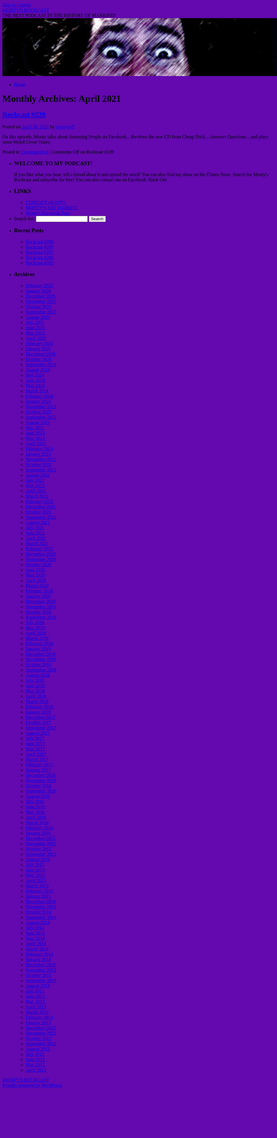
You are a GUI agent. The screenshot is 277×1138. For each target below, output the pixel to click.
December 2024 (41, 354)
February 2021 (39, 548)
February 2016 (39, 827)
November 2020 (41, 559)
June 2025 (35, 327)
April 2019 (36, 633)
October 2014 (38, 912)
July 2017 (35, 738)
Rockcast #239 (23, 114)
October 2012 (38, 1038)
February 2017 (39, 764)
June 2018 (35, 685)
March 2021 (37, 543)
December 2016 (41, 775)
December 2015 (41, 838)
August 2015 (38, 859)
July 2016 (35, 801)
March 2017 (37, 759)
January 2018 (38, 712)
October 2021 (38, 511)
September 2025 (41, 311)
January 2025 (38, 348)
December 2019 (41, 601)
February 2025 (39, 343)
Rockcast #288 (39, 247)
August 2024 (38, 369)
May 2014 (35, 938)
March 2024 (37, 390)
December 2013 (41, 964)
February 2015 (39, 891)
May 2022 (35, 485)
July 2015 (35, 864)
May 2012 (35, 1064)
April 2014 (36, 943)
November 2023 (41, 406)
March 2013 (37, 1012)
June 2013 (35, 996)
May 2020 (35, 575)
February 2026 (39, 285)
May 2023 (35, 438)
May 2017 (35, 748)
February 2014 (39, 954)
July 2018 (35, 680)
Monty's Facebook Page (48, 213)
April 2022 (36, 490)
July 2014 (35, 927)
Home (19, 84)
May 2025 (35, 332)
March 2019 (37, 638)
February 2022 (39, 501)
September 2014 (41, 917)
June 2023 (35, 433)
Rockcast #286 (39, 257)
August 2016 (38, 796)
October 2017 (38, 722)
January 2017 (38, 769)
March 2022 (37, 496)
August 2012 (38, 1048)
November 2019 (41, 606)
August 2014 (38, 922)
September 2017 (41, 727)
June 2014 (35, 933)
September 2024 (41, 364)
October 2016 (38, 785)
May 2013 (35, 1001)
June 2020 (35, 569)
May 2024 (35, 385)
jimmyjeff (65, 126)
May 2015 (35, 875)
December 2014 (41, 901)
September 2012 (41, 1043)
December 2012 (41, 1027)
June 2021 (35, 533)
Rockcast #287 (39, 252)
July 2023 (35, 427)
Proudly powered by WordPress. (32, 1085)
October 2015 (38, 848)
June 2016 (35, 806)
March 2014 (37, 948)
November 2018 (41, 659)
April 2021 (36, 538)
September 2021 (41, 517)
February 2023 (39, 448)
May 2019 (35, 627)
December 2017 (41, 717)
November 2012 (41, 1033)
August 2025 (38, 317)
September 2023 (41, 417)
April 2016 (36, 817)
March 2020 (37, 585)
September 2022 (41, 469)
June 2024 (35, 380)
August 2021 (38, 522)
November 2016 (41, 780)
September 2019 (41, 617)
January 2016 (38, 833)
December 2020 (41, 554)
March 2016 (37, 822)
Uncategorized (34, 151)
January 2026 (38, 290)
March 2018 (37, 701)
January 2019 (38, 648)
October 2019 (38, 612)
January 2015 (38, 896)
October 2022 (38, 464)
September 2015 (41, 854)
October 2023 (38, 411)
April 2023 (36, 443)
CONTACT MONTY (46, 202)
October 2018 (38, 664)
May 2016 (35, 812)
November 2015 (41, 843)
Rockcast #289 (39, 241)
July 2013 (35, 991)
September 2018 (41, 669)
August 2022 (38, 475)
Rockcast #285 (39, 262)
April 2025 (36, 338)
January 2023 (38, 454)
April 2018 (36, 696)
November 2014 (41, 906)
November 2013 (41, 969)
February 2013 (39, 1017)
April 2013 (36, 1006)
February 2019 (39, 643)
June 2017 (35, 743)
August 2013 (38, 985)
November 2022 (41, 459)
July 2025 (35, 322)
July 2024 (35, 375)
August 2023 (38, 422)
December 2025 (41, 296)
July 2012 (35, 1054)
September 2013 (41, 980)
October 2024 (38, 359)
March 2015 (37, 885)
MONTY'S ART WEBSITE (51, 207)
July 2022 (35, 480)
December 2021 (41, 506)
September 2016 (41, 790)
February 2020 (39, 590)
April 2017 (36, 754)
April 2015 (36, 880)
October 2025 (38, 306)
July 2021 (35, 527)
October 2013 (38, 975)
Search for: (24, 218)
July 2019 (35, 622)
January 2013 (38, 1022)
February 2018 (39, 706)
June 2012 (35, 1059)
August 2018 (38, 675)
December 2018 (41, 654)
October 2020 (38, 564)
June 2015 (35, 869)
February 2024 (39, 396)
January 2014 (38, 959)
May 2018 (35, 690)
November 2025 (41, 301)
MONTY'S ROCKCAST (25, 10)
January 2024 (38, 401)
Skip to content (16, 4)
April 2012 (36, 1070)
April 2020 (36, 580)
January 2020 (38, 596)
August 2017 (38, 733)
